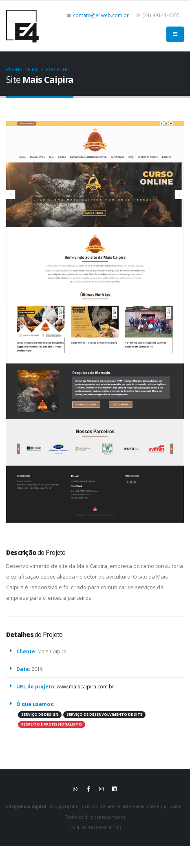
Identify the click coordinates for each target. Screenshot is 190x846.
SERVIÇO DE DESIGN (39, 714)
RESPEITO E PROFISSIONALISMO (51, 724)
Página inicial (22, 69)
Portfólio (58, 69)
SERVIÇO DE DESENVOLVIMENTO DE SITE (104, 714)
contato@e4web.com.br (101, 15)
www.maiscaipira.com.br (85, 686)
